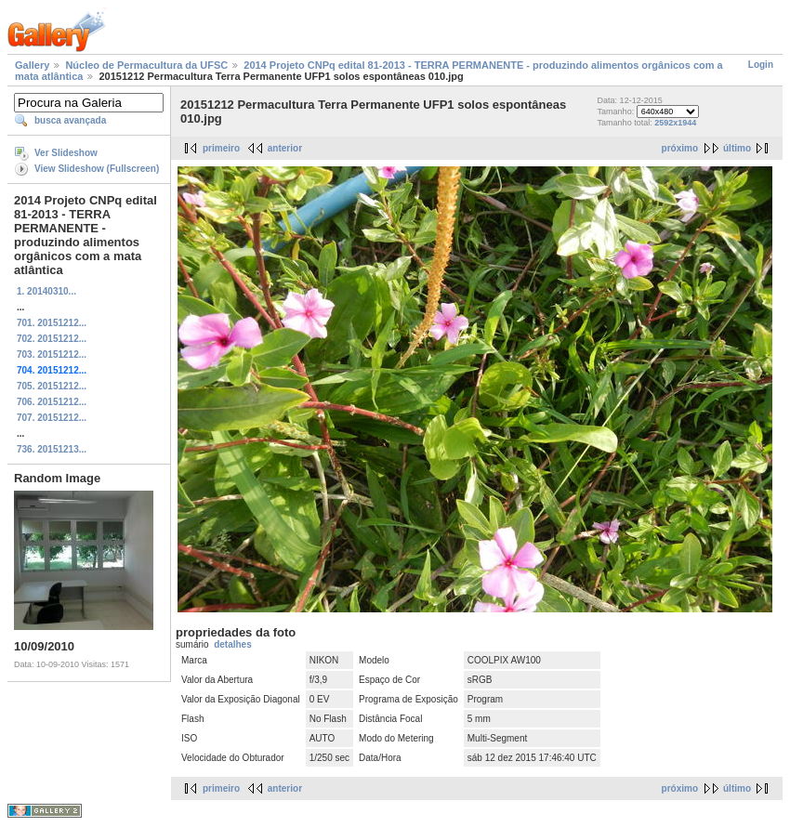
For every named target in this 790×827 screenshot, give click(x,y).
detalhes (233, 644)
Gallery (32, 65)
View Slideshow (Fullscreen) (96, 169)
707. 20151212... (51, 418)
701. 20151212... (51, 323)
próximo (680, 148)
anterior (285, 148)
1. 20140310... (46, 291)
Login (760, 64)
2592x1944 (675, 122)
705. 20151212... (51, 386)
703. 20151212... (51, 354)
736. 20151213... (51, 449)
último (737, 148)
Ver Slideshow (66, 153)
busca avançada (70, 120)
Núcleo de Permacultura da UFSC (146, 65)
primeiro (221, 148)
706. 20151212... (51, 402)
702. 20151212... (51, 339)
